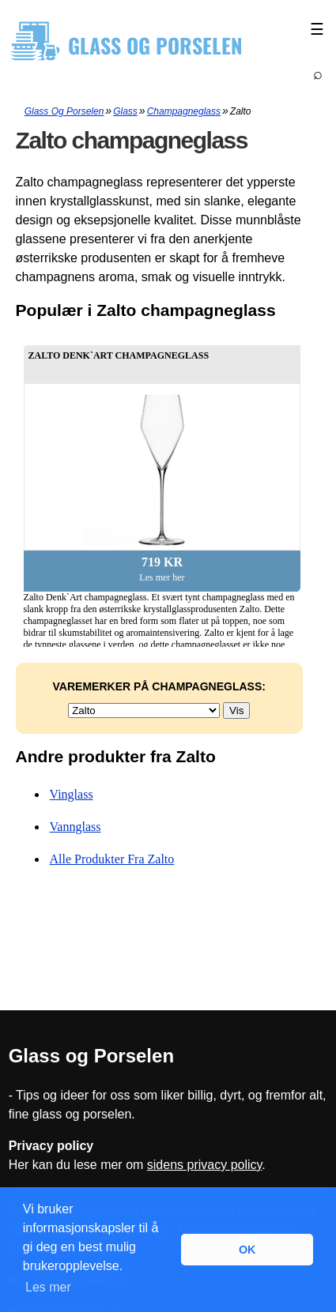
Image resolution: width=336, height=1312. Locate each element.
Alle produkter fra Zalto (112, 859)
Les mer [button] (48, 1287)
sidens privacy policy (204, 1164)
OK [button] (247, 1249)
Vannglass (75, 826)
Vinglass (71, 794)
